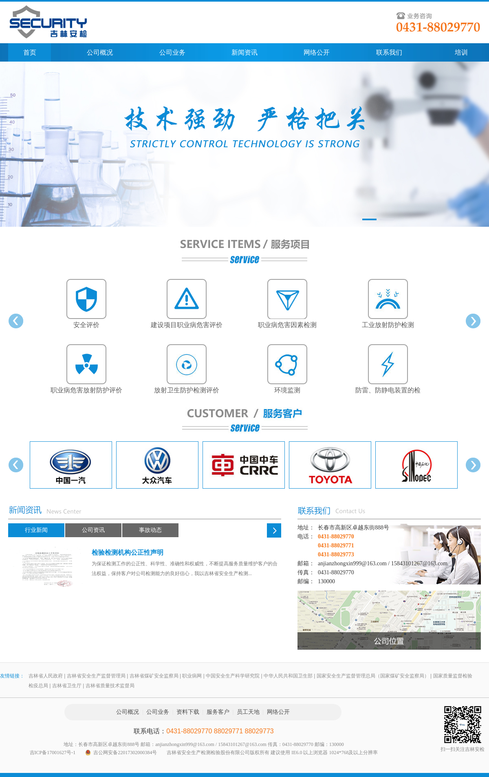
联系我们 (389, 52)
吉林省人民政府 (46, 676)
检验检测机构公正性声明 (127, 552)
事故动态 (150, 530)
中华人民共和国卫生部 (288, 676)
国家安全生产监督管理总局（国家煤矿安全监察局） (373, 676)
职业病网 (192, 676)
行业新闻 (36, 530)
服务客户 (218, 712)
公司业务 (172, 52)
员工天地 (248, 712)
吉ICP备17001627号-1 (53, 752)
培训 (461, 52)
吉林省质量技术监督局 (110, 685)
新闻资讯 (244, 52)
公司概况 (100, 52)
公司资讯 (93, 530)
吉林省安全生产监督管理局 (96, 676)
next (473, 321)
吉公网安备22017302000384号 (125, 752)
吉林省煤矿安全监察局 (154, 676)
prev (16, 321)
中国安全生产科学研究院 (233, 676)
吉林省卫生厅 (67, 685)
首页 (29, 52)
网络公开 (317, 52)
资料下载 (187, 712)
